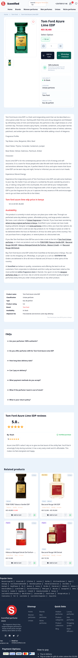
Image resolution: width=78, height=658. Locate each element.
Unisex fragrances (34, 220)
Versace (53, 591)
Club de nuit (55, 586)
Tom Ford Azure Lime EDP (29, 14)
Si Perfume (30, 581)
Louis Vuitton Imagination (38, 596)
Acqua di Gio (52, 596)
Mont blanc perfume (35, 584)
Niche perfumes (69, 9)
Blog (57, 629)
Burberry (29, 586)
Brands (18, 9)
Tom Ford (14, 14)
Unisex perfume (48, 88)
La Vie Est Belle (19, 589)
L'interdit (30, 591)
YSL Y (14, 596)
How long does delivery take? (20, 361)
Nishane (73, 586)
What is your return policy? (20, 400)
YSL (23, 586)
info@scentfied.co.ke (18, 643)
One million (65, 584)
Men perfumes (46, 9)
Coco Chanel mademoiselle (18, 584)
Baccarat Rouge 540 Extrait (52, 552)
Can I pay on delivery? (18, 370)
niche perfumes (35, 226)
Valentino (65, 586)
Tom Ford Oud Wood (33, 589)
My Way (47, 581)
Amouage (4, 584)
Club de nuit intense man (52, 584)
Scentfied (13, 3)
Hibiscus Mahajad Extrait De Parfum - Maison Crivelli (38, 245)
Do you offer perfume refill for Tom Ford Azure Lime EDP (31, 351)
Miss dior (55, 589)
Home (10, 9)
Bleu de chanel (26, 593)
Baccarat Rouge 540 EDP (51, 504)
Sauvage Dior (65, 589)
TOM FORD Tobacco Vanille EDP (52, 242)
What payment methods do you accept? (25, 380)
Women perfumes (31, 9)
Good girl (4, 586)
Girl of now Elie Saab (59, 581)
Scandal (12, 591)
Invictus (38, 586)
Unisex (57, 9)
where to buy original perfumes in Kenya (21, 223)
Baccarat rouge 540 (7, 581)
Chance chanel (50, 593)
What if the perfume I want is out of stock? (26, 390)
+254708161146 (61, 4)
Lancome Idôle (38, 593)
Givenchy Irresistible (42, 591)
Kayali (70, 581)
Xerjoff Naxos (14, 586)
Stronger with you (63, 593)
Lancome (39, 581)
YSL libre (45, 586)
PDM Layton (45, 589)
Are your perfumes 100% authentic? (23, 341)
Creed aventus (6, 596)
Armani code (19, 581)
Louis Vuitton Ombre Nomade (10, 593)
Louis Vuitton (23, 596)
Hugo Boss (21, 591)
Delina (74, 589)
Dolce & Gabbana (7, 589)
